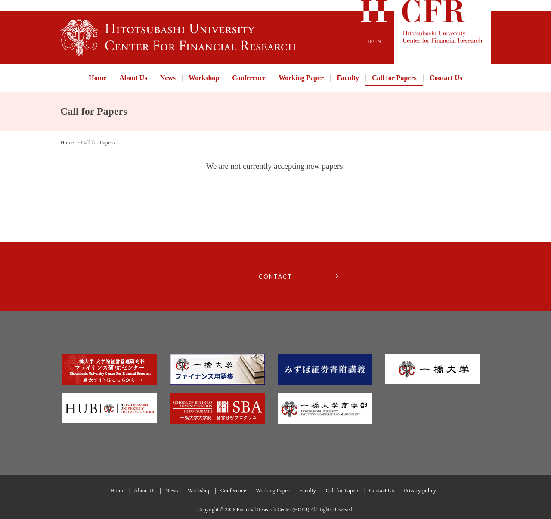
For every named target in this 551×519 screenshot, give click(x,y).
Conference (249, 77)
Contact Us (446, 77)
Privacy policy (420, 490)
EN (377, 41)
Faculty (348, 77)
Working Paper (301, 77)
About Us (133, 77)
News (168, 77)
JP (370, 41)
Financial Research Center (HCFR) (273, 510)
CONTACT (275, 276)
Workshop (204, 77)
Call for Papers (394, 77)
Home (97, 77)
